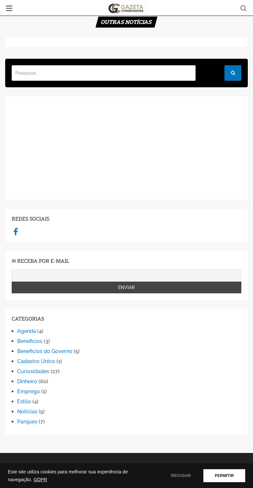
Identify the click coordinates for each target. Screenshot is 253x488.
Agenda (26, 331)
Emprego (28, 391)
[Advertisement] (127, 148)
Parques (27, 422)
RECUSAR (181, 475)
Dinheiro (27, 381)
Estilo (24, 401)
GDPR (40, 479)
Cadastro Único (36, 361)
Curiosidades (33, 371)
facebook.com (16, 231)
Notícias (27, 412)
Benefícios (29, 341)
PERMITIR (224, 475)
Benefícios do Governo (44, 351)
